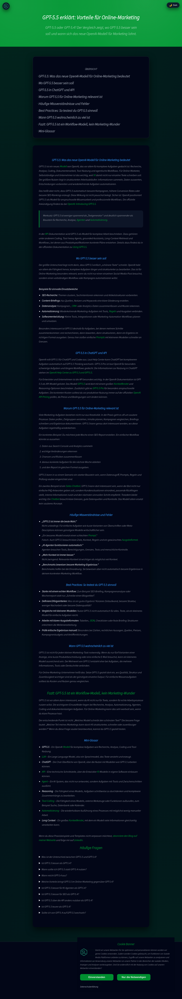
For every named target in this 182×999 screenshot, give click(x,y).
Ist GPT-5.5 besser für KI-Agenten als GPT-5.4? (64, 888)
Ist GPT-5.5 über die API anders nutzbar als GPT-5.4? (67, 900)
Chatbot (55, 499)
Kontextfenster (121, 383)
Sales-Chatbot (73, 486)
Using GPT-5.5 (79, 247)
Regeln (112, 311)
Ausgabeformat (130, 539)
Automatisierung (98, 220)
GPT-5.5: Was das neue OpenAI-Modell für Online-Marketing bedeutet (84, 76)
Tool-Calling (48, 801)
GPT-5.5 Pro (98, 388)
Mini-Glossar (47, 131)
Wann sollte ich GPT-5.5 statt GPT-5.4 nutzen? (64, 869)
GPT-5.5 (81, 383)
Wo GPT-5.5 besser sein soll (56, 83)
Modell (63, 166)
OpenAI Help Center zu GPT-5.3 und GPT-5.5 (70, 372)
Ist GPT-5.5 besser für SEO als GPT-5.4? (60, 894)
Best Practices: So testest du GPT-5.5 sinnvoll (68, 110)
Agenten (81, 220)
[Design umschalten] (173, 5)
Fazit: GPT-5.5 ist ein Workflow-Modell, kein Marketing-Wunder (79, 124)
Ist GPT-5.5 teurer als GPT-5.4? (56, 906)
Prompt (92, 535)
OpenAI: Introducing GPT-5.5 (81, 204)
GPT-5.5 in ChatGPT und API (56, 90)
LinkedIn (78, 840)
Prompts (100, 337)
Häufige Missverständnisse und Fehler (64, 104)
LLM (44, 756)
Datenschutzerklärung (89, 986)
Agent (45, 781)
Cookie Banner (125, 944)
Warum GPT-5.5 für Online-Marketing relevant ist (70, 97)
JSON (92, 620)
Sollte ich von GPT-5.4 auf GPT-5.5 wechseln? (64, 912)
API (46, 234)
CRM (74, 306)
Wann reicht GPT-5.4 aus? (54, 875)
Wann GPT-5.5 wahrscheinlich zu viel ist (64, 117)
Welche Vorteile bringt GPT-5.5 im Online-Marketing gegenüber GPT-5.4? (78, 881)
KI (95, 175)
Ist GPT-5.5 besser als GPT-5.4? (56, 863)
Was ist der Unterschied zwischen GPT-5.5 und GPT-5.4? (69, 857)
